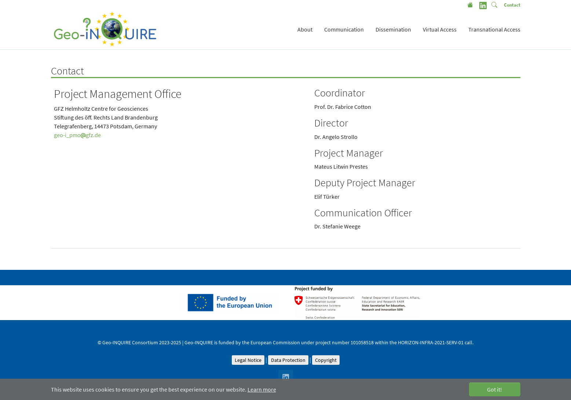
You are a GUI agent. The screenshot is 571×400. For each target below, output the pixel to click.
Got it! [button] (494, 389)
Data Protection (288, 360)
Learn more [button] (262, 389)
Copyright (326, 360)
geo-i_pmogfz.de (77, 135)
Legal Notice (248, 360)
